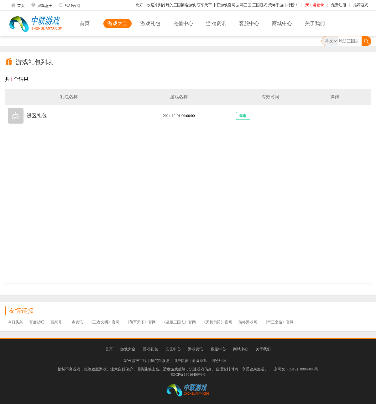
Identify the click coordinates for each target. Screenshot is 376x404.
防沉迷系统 (159, 361)
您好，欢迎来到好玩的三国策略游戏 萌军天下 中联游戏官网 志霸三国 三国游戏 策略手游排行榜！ (217, 5)
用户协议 (180, 361)
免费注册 (338, 5)
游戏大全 (117, 23)
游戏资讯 (216, 23)
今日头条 (15, 322)
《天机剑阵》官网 (217, 322)
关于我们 (315, 23)
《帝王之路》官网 (279, 322)
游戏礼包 (150, 23)
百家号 (56, 322)
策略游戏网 (247, 322)
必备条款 (199, 361)
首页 (18, 5)
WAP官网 (69, 5)
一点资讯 (75, 322)
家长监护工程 (135, 361)
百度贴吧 (36, 322)
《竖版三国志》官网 (179, 322)
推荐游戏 (360, 5)
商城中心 (282, 23)
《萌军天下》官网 (141, 322)
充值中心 (183, 23)
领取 (243, 116)
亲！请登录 (314, 5)
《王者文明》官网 (104, 322)
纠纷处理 (218, 361)
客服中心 (249, 23)
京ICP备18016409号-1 (188, 374)
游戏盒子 (41, 5)
